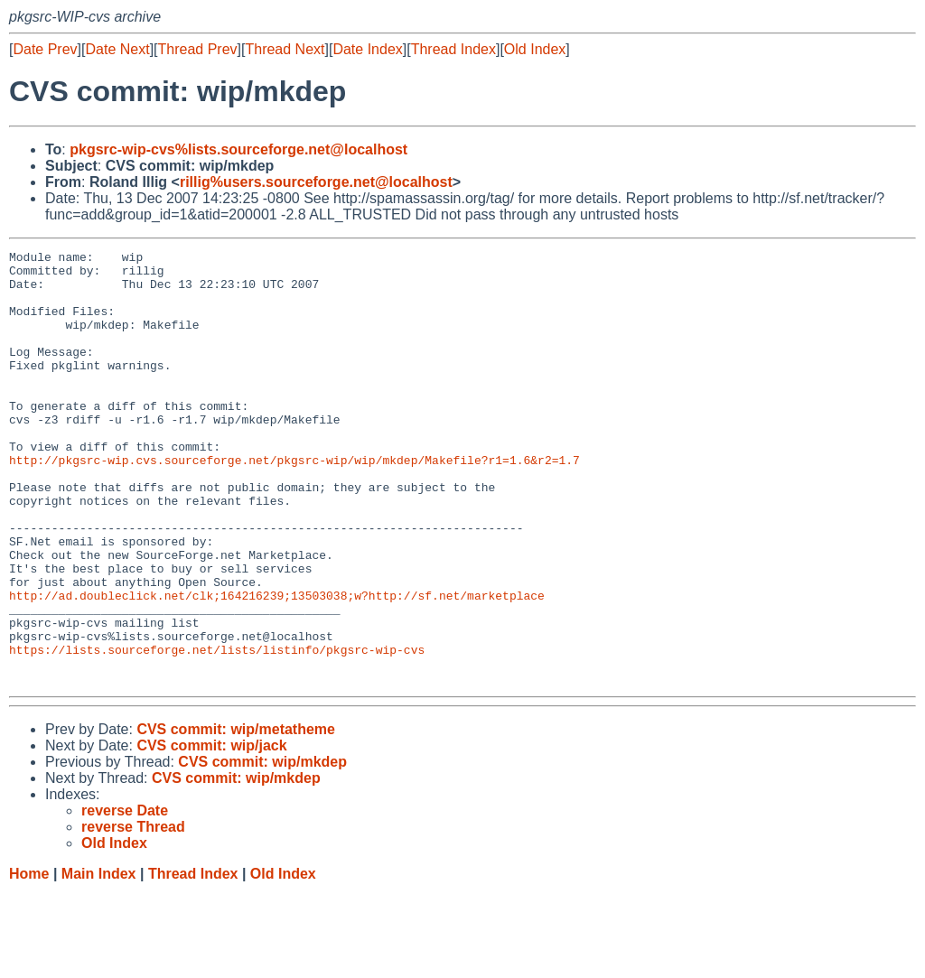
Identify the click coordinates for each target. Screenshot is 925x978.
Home (29, 960)
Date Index (367, 49)
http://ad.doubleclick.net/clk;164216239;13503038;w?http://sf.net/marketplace (277, 665)
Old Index (534, 49)
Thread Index (453, 49)
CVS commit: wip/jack (211, 832)
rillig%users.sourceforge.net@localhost (316, 182)
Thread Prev (198, 49)
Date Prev (45, 49)
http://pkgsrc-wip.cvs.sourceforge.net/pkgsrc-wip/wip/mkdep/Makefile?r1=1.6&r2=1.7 (294, 503)
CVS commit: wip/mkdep (262, 848)
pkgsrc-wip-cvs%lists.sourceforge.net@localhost (238, 149)
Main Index (98, 960)
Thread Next (284, 49)
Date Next (117, 49)
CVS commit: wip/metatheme (235, 816)
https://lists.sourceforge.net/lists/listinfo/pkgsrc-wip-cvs (217, 730)
